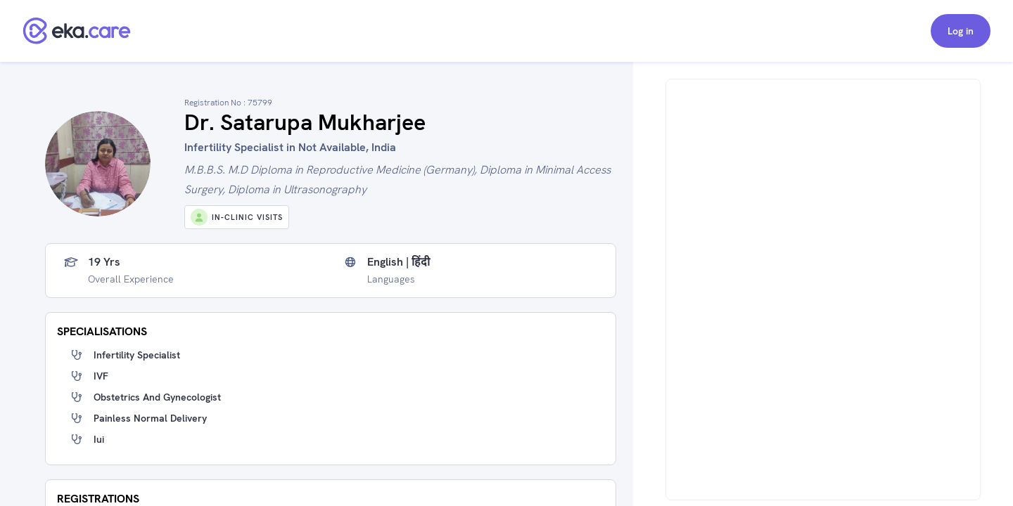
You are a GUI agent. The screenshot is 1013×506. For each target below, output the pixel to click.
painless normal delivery (150, 418)
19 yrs (104, 262)
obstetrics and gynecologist (157, 397)
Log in (961, 31)
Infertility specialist (137, 355)
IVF (101, 376)
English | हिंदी (398, 262)
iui (99, 439)
